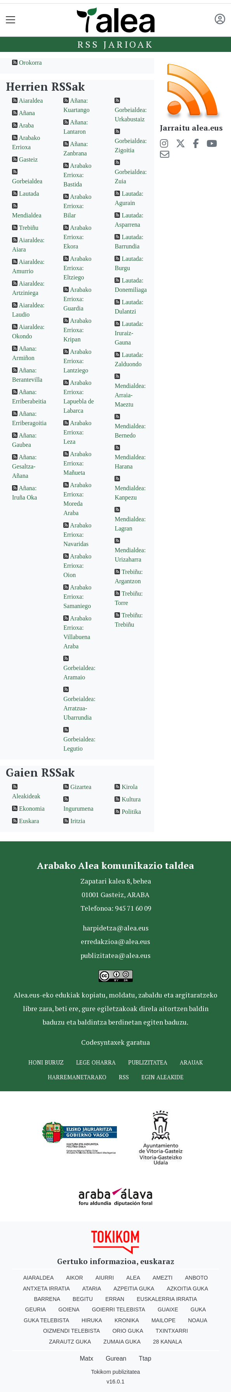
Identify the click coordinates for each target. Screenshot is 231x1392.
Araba (26, 125)
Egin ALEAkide (162, 1077)
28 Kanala (167, 1342)
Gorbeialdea (27, 181)
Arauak (191, 1062)
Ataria (91, 1288)
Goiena (68, 1309)
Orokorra (30, 62)
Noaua (197, 1320)
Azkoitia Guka (187, 1288)
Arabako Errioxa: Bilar (77, 206)
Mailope (163, 1320)
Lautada (29, 193)
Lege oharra (96, 1062)
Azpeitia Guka (133, 1288)
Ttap (145, 1358)
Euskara (29, 821)
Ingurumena (78, 808)
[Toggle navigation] (10, 20)
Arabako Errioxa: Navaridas (77, 534)
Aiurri (105, 1278)
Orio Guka (127, 1331)
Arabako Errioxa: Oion (77, 565)
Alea (133, 1278)
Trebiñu (28, 227)
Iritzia (77, 821)
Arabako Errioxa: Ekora (77, 237)
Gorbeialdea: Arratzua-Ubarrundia (79, 708)
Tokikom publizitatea (115, 1372)
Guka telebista (46, 1320)
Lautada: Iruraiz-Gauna (129, 333)
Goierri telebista (118, 1309)
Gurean (116, 1358)
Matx (86, 1358)
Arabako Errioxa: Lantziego (77, 361)
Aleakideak (26, 796)
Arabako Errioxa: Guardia (77, 299)
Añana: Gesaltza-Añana (24, 466)
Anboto (196, 1278)
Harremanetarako (77, 1077)
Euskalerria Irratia (167, 1299)
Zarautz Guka (70, 1342)
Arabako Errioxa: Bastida (77, 175)
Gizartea (80, 787)
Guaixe (168, 1309)
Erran (114, 1299)
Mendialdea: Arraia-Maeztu (130, 395)
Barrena (47, 1299)
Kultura (131, 799)
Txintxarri (172, 1331)
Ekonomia (32, 808)
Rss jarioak (115, 44)
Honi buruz (46, 1062)
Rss (124, 1077)
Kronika (127, 1320)
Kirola (129, 787)
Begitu (83, 1299)
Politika (131, 811)
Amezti (162, 1278)
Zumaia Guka (122, 1342)
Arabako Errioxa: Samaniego (77, 596)
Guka (198, 1309)
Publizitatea (147, 1062)
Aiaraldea (31, 100)
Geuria (35, 1309)
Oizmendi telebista (71, 1331)
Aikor (74, 1278)
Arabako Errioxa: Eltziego (77, 268)
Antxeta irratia (46, 1288)
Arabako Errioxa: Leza (77, 432)
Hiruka (92, 1320)
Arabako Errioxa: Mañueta (77, 463)
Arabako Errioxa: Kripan (77, 330)
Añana (27, 113)
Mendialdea (27, 215)
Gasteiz (28, 159)
